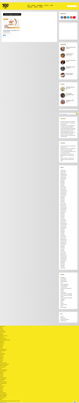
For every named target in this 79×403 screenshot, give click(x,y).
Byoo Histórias (63, 280)
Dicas (61, 282)
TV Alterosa (1, 391)
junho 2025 (62, 182)
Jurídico (62, 296)
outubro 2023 (63, 209)
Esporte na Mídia (3, 365)
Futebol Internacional (4, 364)
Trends (1, 348)
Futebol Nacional (3, 362)
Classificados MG (3, 369)
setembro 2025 (63, 178)
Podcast (41, 6)
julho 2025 (62, 181)
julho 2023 (62, 213)
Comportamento (63, 281)
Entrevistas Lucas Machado (65, 288)
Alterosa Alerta (3, 392)
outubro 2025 (63, 177)
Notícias (1, 372)
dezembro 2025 (63, 174)
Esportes (33, 5)
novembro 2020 (63, 257)
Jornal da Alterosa (3, 394)
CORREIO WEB (2, 398)
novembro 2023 (63, 208)
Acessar (62, 316)
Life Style (46, 5)
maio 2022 (62, 232)
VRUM (1, 368)
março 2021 (62, 251)
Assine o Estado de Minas (5, 339)
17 (66, 95)
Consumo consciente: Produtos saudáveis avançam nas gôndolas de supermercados (67, 135)
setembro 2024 (63, 194)
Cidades (1, 375)
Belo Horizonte (63, 278)
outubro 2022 (63, 226)
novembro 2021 (63, 240)
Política (1, 329)
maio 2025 (62, 183)
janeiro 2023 (62, 221)
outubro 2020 (63, 258)
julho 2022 (62, 230)
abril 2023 (62, 217)
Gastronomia (40, 5)
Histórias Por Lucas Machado (66, 293)
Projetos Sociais (63, 304)
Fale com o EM (3, 338)
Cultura (1, 334)
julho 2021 (62, 246)
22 (66, 89)
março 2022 (62, 235)
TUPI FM (1, 399)
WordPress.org (63, 320)
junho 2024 (62, 198)
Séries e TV (2, 343)
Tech (1, 352)
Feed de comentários (64, 319)
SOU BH (1, 384)
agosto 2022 (62, 228)
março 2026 (62, 170)
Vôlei (1, 361)
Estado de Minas (2, 326)
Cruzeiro (1, 360)
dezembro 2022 (63, 223)
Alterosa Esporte (3, 395)
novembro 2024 (63, 192)
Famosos (2, 342)
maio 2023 (62, 216)
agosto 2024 (62, 196)
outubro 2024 (63, 193)
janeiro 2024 (62, 205)
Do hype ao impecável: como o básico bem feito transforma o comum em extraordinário (67, 123)
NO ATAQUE (1, 356)
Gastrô (1, 390)
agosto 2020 (62, 261)
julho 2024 (62, 197)
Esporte (1, 376)
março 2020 (62, 268)
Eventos (36, 6)
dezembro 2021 (63, 239)
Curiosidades (2, 379)
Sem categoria (63, 307)
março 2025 (62, 186)
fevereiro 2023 (63, 220)
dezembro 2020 (63, 255)
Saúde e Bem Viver (3, 335)
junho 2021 (62, 247)
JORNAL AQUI (1, 373)
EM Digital (2, 337)
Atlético (1, 358)
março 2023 (62, 219)
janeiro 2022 (62, 238)
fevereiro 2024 (63, 204)
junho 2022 (62, 231)
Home (28, 5)
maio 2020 (62, 265)
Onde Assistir (2, 367)
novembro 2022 (63, 224)
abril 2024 (62, 201)
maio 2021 (62, 249)
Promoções (2, 353)
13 (66, 102)
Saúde (51, 5)
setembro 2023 (63, 211)
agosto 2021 (62, 245)
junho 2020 (62, 264)
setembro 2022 (63, 227)
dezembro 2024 (63, 190)
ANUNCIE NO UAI (2, 354)
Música (1, 346)
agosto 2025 (62, 179)
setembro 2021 (63, 243)
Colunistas (29, 6)
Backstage (62, 277)
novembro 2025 (63, 175)
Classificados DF (3, 371)
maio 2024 (62, 200)
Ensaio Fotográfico (64, 285)
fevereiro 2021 (63, 253)
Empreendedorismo (64, 284)
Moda (61, 301)
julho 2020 (62, 262)
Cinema (1, 345)
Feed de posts (63, 318)
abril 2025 (62, 185)
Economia (2, 330)
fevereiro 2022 (63, 236)
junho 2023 (62, 215)
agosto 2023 (62, 212)
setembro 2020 (63, 259)
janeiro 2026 (62, 173)
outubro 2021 (63, 242)
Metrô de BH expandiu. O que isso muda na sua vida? (67, 155)
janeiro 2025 (62, 189)
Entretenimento (63, 287)
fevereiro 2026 (63, 171)
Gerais (1, 327)
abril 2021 (62, 250)
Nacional (2, 333)
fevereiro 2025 (63, 188)
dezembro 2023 (63, 207)
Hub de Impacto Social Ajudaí (66, 295)
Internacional (3, 331)
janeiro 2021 (62, 254)
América (1, 357)
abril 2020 (62, 266)
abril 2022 (62, 234)
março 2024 (62, 202)
